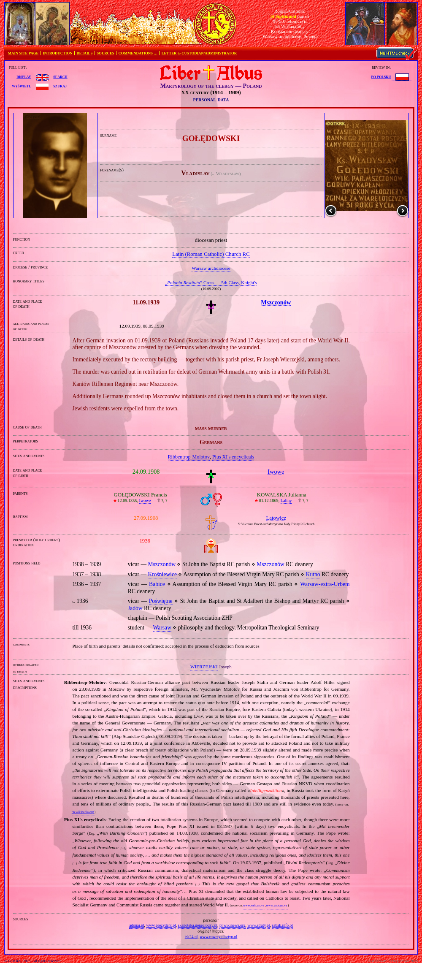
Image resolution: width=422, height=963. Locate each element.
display (23, 76)
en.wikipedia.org (83, 812)
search (60, 76)
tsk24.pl (191, 936)
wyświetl (21, 85)
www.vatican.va (253, 905)
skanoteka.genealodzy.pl (197, 925)
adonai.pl (136, 925)
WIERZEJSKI (204, 666)
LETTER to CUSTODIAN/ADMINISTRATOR (199, 53)
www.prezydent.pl (161, 925)
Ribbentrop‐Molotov (189, 457)
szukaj (60, 85)
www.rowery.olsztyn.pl (218, 936)
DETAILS (84, 53)
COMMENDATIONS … (138, 53)
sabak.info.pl (282, 925)
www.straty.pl (258, 925)
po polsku (381, 76)
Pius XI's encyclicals (233, 457)
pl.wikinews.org (232, 925)
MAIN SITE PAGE (23, 53)
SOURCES (105, 53)
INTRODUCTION (57, 53)
